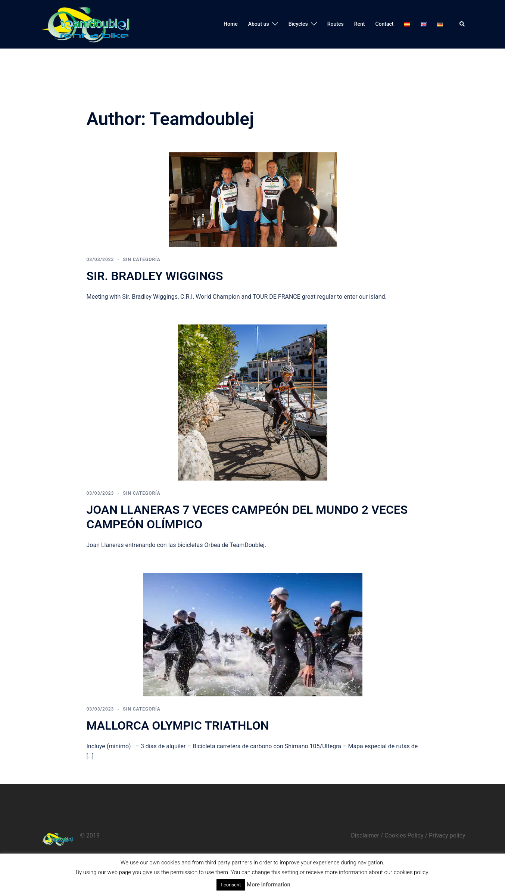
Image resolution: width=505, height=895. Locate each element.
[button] (462, 24)
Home (231, 24)
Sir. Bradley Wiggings (155, 276)
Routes (335, 24)
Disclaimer (365, 835)
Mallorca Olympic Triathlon (178, 725)
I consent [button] (231, 885)
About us (258, 24)
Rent (359, 24)
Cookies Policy (403, 835)
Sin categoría (141, 259)
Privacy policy (447, 835)
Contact (384, 24)
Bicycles (298, 24)
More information (268, 884)
